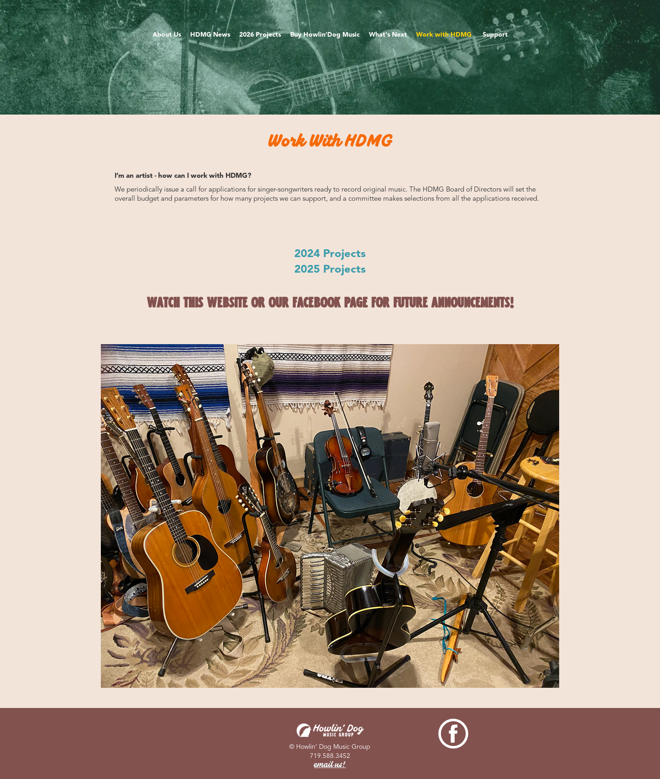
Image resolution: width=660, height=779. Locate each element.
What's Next (388, 34)
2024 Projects (330, 253)
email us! (330, 765)
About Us (167, 34)
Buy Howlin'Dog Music (325, 34)
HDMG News (210, 34)
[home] (330, 10)
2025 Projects (330, 269)
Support (495, 34)
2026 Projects (260, 34)
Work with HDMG (444, 34)
